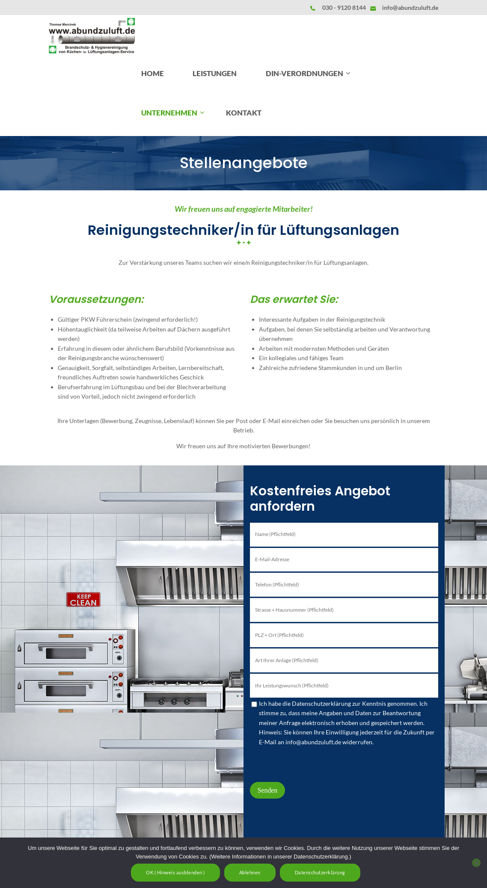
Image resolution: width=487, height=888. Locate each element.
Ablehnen (250, 872)
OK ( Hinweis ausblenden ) (175, 872)
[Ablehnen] (476, 862)
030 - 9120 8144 (344, 7)
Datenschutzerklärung (320, 872)
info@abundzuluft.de (410, 7)
